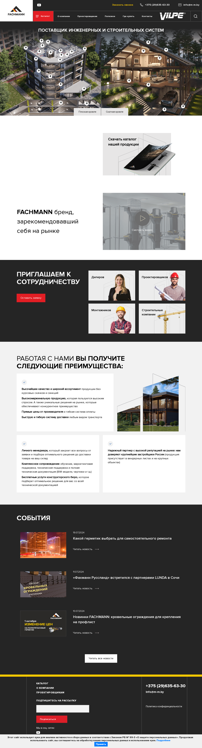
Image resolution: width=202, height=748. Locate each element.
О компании (63, 16)
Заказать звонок (122, 4)
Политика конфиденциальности (164, 706)
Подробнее (163, 740)
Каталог (42, 683)
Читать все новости (101, 658)
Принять (101, 744)
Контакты (147, 16)
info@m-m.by (155, 692)
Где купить (128, 16)
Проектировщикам (87, 16)
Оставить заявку (20, 297)
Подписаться (48, 719)
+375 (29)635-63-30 (166, 685)
